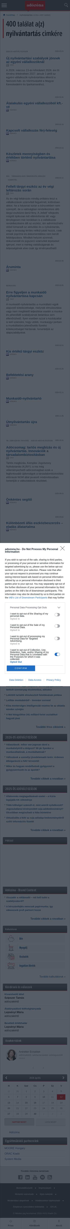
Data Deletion (16, 680)
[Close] (63, 549)
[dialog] (35, 614)
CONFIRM (21, 668)
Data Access (34, 680)
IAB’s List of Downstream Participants (28, 597)
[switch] (57, 614)
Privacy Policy (53, 680)
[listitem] (35, 607)
